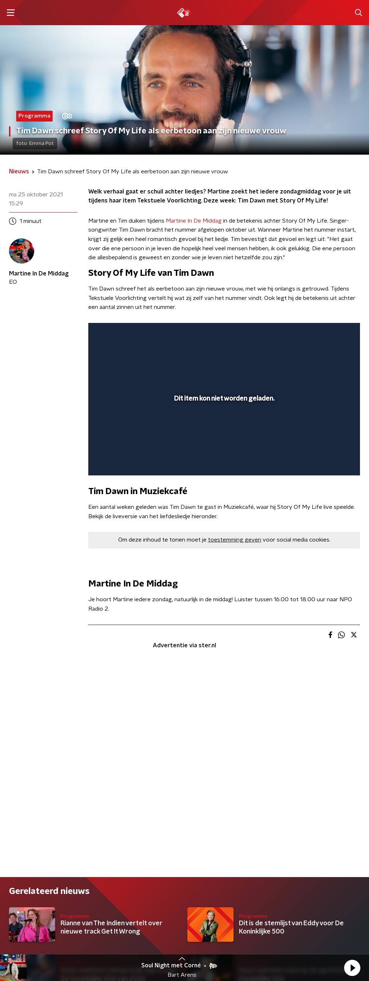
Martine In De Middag (194, 221)
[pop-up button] (329, 459)
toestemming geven (234, 540)
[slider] (223, 441)
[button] (352, 967)
